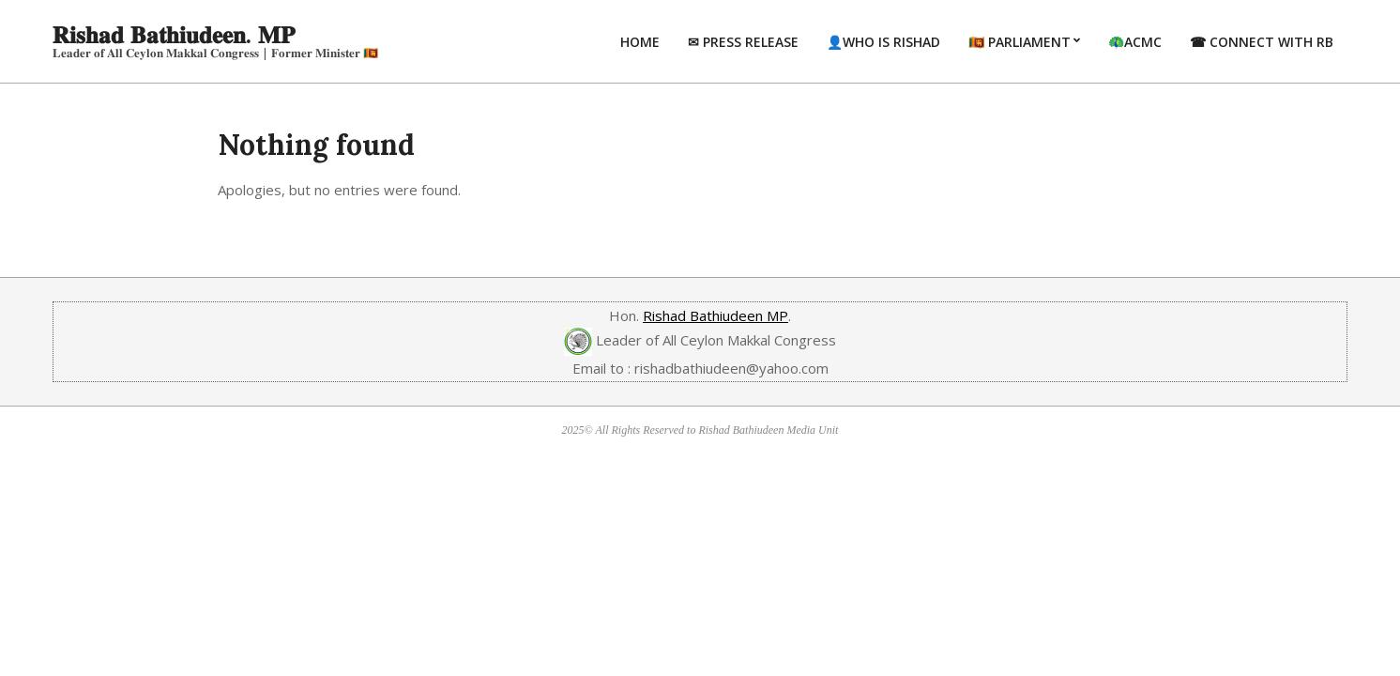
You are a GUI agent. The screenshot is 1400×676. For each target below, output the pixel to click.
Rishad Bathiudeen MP (715, 315)
